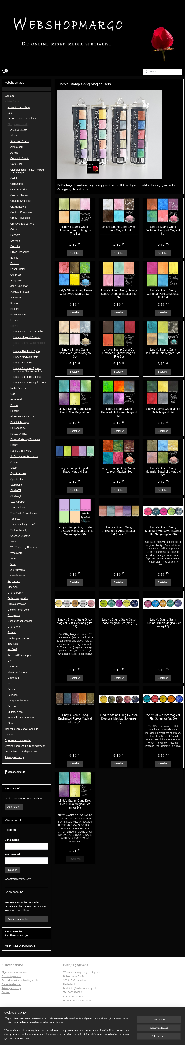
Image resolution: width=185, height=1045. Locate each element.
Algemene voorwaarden (18, 740)
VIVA (13, 541)
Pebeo (14, 405)
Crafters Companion (21, 212)
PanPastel (16, 399)
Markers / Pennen (18, 672)
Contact (9, 734)
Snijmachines (15, 711)
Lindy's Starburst (22, 362)
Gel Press (15, 274)
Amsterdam (16, 146)
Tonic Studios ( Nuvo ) (22, 524)
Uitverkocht (74, 859)
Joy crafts (15, 297)
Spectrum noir (18, 473)
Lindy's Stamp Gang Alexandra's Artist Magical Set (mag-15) (118, 531)
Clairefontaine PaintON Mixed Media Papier (27, 171)
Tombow (15, 518)
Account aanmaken (18, 919)
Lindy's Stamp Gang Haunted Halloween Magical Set (119, 412)
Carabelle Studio (19, 158)
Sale (10, 112)
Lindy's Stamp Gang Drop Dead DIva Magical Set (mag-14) (74, 804)
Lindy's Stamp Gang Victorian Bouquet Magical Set (163, 230)
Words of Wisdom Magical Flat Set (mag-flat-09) (163, 717)
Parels (11, 689)
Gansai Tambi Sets (18, 609)
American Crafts (19, 141)
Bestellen (75, 253)
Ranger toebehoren (18, 700)
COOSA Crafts (18, 189)
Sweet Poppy (17, 501)
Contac (6, 992)
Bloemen (13, 586)
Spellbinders (17, 479)
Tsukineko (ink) (18, 530)
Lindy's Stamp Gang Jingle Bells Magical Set (163, 410)
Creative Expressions (22, 223)
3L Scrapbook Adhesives (24, 456)
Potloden (13, 694)
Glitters (12, 632)
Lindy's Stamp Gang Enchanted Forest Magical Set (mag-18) (75, 719)
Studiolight (16, 496)
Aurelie (14, 152)
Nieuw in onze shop (19, 107)
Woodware (16, 552)
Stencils (12, 723)
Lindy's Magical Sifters (25, 357)
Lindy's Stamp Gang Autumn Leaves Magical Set (119, 470)
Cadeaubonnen (16, 575)
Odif (12, 393)
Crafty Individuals (20, 217)
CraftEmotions (18, 206)
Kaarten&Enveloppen (19, 655)
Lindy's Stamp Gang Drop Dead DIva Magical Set (74, 410)
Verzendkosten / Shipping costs (22, 751)
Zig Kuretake (17, 569)
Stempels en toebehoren (21, 717)
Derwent (15, 240)
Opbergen (13, 677)
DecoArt (15, 235)
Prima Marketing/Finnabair (25, 439)
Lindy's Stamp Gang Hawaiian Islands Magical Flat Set (75, 230)
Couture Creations (20, 200)
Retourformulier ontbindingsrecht (20, 980)
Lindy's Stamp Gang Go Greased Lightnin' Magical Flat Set (119, 353)
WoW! (13, 558)
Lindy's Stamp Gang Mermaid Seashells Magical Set (163, 472)
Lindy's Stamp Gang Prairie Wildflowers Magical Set (74, 292)
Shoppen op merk (18, 124)
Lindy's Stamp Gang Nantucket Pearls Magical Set (75, 353)
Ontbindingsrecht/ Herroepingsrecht (25, 745)
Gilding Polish (15, 592)
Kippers (14, 308)
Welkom (9, 95)
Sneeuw (12, 706)
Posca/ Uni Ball (19, 433)
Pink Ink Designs (19, 422)
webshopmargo (15, 772)
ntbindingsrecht (12, 976)
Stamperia (16, 484)
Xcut (13, 564)
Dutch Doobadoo (19, 252)
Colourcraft (16, 183)
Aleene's (15, 135)
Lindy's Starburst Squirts (27, 376)
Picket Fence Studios (22, 416)
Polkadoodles (18, 427)
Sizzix (13, 467)
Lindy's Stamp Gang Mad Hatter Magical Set (75, 470)
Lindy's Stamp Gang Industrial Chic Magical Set (163, 351)
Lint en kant (14, 666)
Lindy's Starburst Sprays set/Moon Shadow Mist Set (28, 370)
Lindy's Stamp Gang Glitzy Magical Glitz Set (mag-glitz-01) (75, 623)
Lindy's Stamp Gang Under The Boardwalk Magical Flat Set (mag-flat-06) (75, 531)
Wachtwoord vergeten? (18, 878)
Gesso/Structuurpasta (20, 620)
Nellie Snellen (18, 388)
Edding (14, 257)
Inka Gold (13, 643)
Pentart (14, 410)
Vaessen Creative (20, 535)
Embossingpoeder (18, 598)
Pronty (14, 444)
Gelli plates (14, 615)
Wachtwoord (12, 854)
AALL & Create (18, 129)
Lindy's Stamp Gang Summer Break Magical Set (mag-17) (163, 623)
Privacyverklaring (14, 757)
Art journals (14, 581)
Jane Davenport (19, 286)
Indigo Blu (16, 280)
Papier (11, 683)
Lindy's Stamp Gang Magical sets (29, 344)
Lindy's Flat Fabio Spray (26, 351)
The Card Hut (18, 507)
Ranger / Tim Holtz (20, 450)
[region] (68, 1030)
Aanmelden (13, 806)
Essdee (14, 263)
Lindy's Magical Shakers (27, 337)
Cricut (13, 229)
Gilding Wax (14, 626)
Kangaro (15, 303)
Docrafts (15, 246)
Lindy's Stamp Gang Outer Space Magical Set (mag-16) (119, 621)
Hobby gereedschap (19, 638)
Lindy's (14, 325)
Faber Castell (17, 269)
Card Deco (16, 163)
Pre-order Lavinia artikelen (22, 118)
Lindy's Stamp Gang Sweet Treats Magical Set (119, 228)
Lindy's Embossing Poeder (28, 331)
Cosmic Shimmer (20, 195)
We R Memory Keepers (23, 547)
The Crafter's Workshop (23, 513)
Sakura (14, 462)
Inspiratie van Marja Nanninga (21, 728)
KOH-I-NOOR (18, 314)
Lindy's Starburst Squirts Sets (29, 382)
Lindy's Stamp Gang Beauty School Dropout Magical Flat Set (119, 294)
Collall (13, 178)
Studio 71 (15, 490)
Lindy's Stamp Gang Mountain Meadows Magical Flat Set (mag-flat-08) (163, 531)
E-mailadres (12, 839)
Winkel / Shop (12, 101)
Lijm (10, 660)
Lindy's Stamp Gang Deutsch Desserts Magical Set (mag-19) (119, 719)
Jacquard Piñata (19, 291)
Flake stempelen (17, 603)
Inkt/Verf (12, 649)
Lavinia (14, 320)
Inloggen (12, 869)
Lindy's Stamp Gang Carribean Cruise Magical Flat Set (163, 294)
